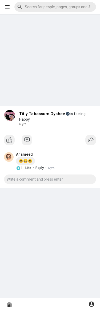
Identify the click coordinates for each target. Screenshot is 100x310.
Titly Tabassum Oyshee (42, 113)
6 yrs (22, 124)
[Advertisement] (50, 56)
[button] (55, 7)
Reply (39, 168)
